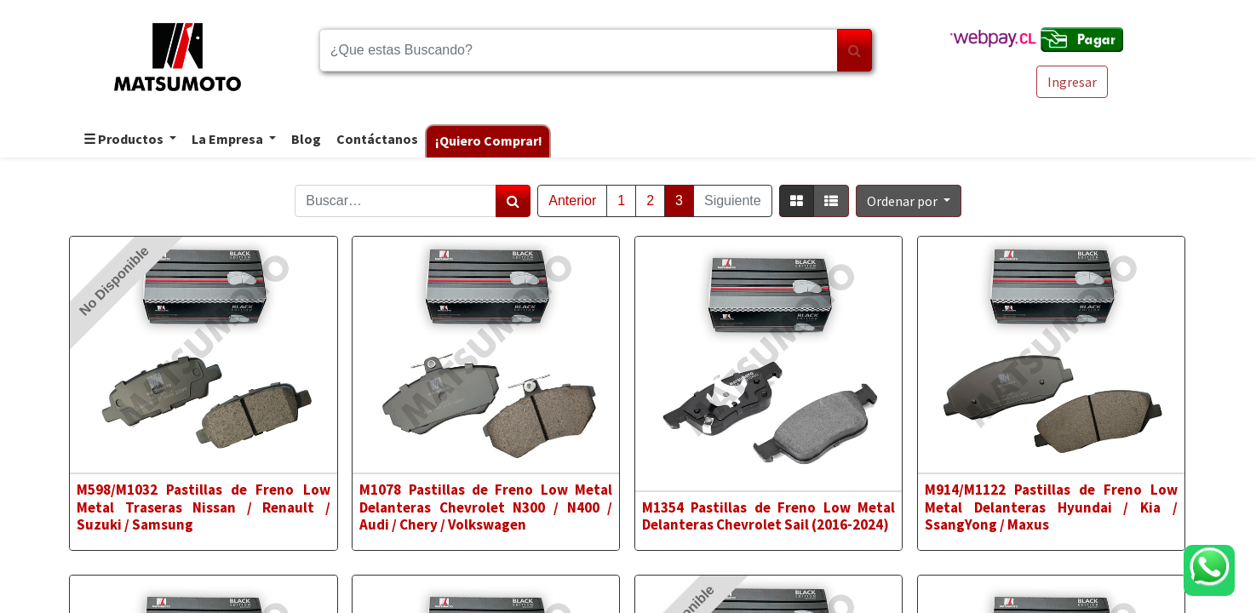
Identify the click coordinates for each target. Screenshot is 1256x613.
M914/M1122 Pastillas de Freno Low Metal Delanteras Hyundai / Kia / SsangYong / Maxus (1051, 507)
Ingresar (1072, 81)
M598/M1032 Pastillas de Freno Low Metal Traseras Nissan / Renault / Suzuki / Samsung (203, 507)
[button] (908, 201)
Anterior (572, 200)
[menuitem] (305, 140)
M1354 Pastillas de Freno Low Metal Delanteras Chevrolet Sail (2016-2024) (768, 516)
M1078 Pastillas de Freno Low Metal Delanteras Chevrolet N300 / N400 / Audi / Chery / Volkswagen (485, 507)
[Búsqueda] (854, 50)
